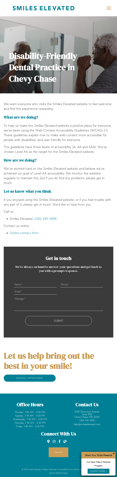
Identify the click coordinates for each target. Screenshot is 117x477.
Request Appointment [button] (29, 378)
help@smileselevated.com (87, 424)
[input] (35, 284)
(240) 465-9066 (45, 219)
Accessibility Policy (65, 469)
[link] (48, 441)
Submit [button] (58, 320)
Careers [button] (59, 452)
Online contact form (24, 233)
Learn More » (98, 471)
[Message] (58, 303)
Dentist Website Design (58, 473)
